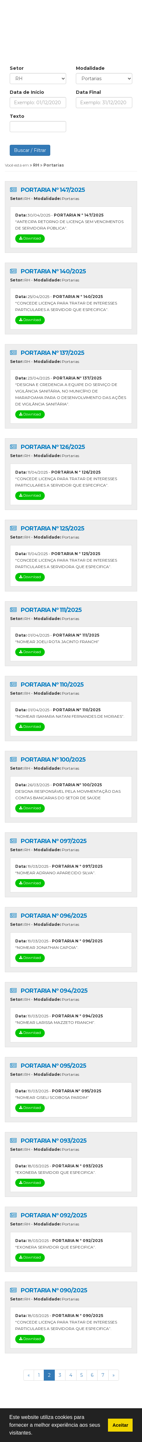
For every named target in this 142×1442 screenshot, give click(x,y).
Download (30, 238)
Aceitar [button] (120, 1425)
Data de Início (27, 92)
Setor (17, 68)
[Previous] (28, 1375)
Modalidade (90, 68)
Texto (17, 116)
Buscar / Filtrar (30, 150)
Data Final (88, 92)
